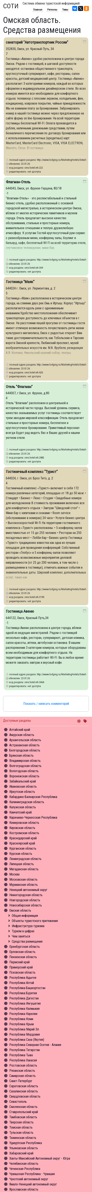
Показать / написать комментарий (46, 704)
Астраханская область (24, 745)
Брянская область (21, 755)
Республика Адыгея (22, 978)
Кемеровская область (24, 823)
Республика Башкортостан (27, 988)
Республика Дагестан (24, 998)
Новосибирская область (25, 905)
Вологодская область (24, 771)
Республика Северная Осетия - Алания (35, 1045)
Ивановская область (23, 786)
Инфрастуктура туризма (28, 926)
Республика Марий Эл (24, 1029)
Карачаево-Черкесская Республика (33, 817)
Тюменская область (22, 1138)
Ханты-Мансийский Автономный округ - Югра (39, 1158)
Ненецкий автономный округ (28, 890)
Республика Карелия (23, 1014)
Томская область (21, 1127)
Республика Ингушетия (25, 1003)
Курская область (20, 854)
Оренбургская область (24, 947)
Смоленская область (23, 1107)
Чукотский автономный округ (28, 1179)
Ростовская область (23, 1065)
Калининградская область (26, 802)
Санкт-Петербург (20, 1081)
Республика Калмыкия (24, 1009)
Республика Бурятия (23, 993)
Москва (14, 874)
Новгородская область (24, 900)
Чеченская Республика (24, 1169)
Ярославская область (23, 1189)
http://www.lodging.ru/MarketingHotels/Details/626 (64, 364)
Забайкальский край (22, 781)
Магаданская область (24, 869)
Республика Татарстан (24, 1050)
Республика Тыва (21, 1055)
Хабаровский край (21, 1153)
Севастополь (18, 1102)
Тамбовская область (23, 1117)
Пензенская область (23, 957)
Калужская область (22, 807)
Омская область (20, 910)
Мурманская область (23, 885)
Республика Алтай (21, 983)
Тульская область (21, 1133)
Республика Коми (21, 1019)
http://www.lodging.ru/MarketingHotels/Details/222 (64, 159)
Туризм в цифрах (23, 931)
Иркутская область (22, 792)
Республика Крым (21, 1024)
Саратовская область (23, 1086)
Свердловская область (24, 1096)
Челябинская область (23, 1164)
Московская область (23, 879)
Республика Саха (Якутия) (26, 1040)
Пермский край (19, 962)
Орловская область (22, 952)
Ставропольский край (23, 1112)
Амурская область (21, 735)
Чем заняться (21, 936)
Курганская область (22, 848)
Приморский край (21, 967)
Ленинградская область (25, 859)
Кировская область (22, 828)
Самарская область (22, 1076)
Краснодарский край (23, 838)
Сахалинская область (23, 1091)
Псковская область (22, 972)
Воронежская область (24, 776)
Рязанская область (22, 1071)
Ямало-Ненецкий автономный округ (33, 1184)
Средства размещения (27, 941)
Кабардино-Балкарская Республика (33, 797)
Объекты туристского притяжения (35, 921)
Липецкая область (21, 864)
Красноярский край (22, 843)
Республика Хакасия (23, 1060)
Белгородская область (24, 750)
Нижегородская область (25, 895)
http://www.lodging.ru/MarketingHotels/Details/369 (64, 259)
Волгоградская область (25, 766)
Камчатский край (20, 812)
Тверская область (21, 1122)
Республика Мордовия (24, 1034)
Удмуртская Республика (25, 1143)
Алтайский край (19, 730)
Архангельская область (25, 740)
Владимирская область (25, 761)
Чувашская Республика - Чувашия (32, 1174)
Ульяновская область (23, 1148)
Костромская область (24, 833)
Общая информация (25, 916)
